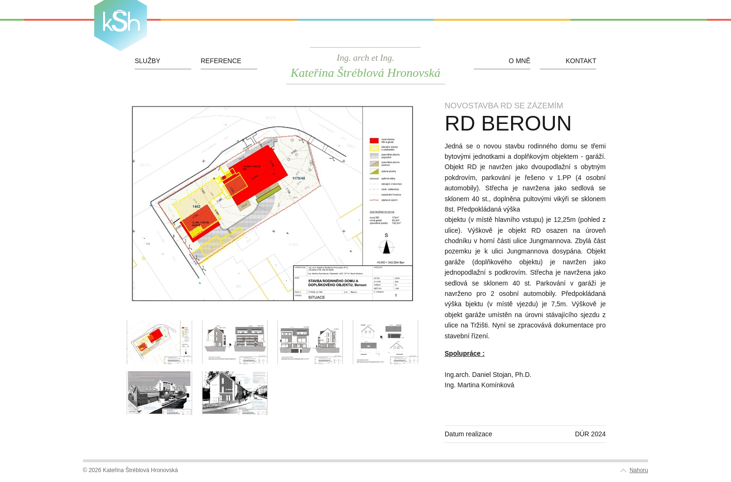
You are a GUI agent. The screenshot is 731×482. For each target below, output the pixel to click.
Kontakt (581, 61)
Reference (221, 61)
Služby (147, 61)
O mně (519, 61)
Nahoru (639, 470)
